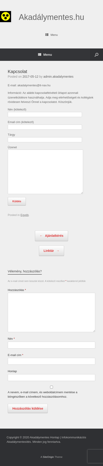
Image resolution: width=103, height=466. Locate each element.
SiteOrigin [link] (48, 457)
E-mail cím (15, 355)
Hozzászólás (17, 290)
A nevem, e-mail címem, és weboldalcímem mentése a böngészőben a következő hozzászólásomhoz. (42, 394)
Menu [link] (51, 35)
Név (11, 338)
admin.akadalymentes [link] (58, 76)
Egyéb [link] (25, 215)
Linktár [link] (51, 251)
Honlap (12, 371)
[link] (5, 16)
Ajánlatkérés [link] (51, 236)
